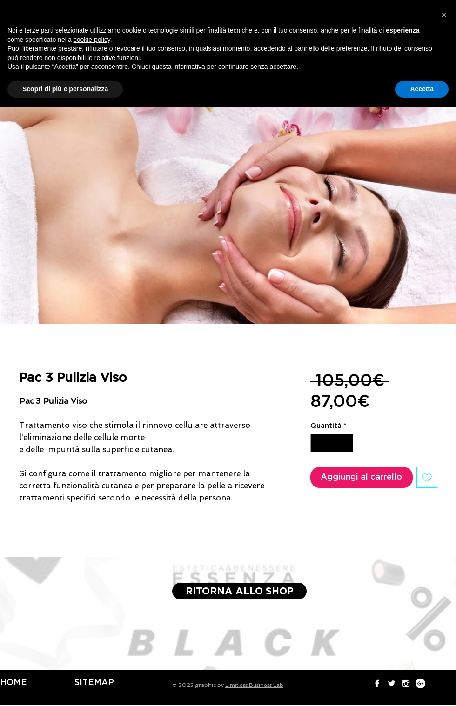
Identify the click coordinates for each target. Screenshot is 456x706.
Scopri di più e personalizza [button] (65, 688)
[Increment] (345, 443)
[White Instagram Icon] (386, 9)
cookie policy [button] (92, 638)
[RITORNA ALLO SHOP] (239, 591)
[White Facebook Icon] (357, 9)
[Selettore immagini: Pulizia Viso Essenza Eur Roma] (205, 335)
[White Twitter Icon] (372, 9)
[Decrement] (318, 443)
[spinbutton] (331, 443)
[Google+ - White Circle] (401, 9)
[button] (443, 613)
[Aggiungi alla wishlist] (426, 477)
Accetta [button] (422, 688)
